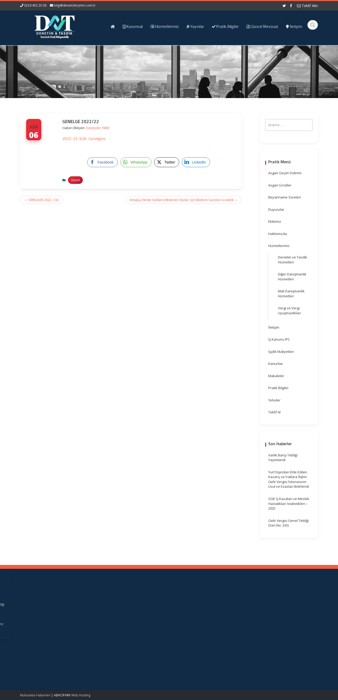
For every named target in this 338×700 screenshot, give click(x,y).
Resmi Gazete (191, 609)
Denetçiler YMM (97, 128)
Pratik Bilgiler (278, 387)
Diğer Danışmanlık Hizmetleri (292, 276)
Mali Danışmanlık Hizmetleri (291, 293)
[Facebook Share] (102, 162)
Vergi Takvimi (190, 619)
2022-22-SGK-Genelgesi (84, 138)
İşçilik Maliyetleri (281, 351)
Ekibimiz (274, 221)
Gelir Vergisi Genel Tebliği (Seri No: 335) (288, 523)
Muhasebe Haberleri (35, 695)
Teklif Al (274, 412)
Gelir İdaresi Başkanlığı (198, 604)
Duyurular (276, 209)
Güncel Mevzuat (119, 619)
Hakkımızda (277, 233)
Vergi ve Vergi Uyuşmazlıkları (289, 310)
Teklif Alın (307, 5)
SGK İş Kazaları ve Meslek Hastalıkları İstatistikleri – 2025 (288, 503)
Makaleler (276, 375)
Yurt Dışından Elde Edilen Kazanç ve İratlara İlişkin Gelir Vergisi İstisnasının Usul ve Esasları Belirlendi (288, 479)
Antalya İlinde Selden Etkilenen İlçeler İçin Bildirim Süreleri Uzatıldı (184, 199)
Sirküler (274, 400)
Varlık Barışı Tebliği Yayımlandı (283, 457)
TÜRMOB (187, 614)
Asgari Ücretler (280, 185)
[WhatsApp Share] (136, 162)
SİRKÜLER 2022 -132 (41, 199)
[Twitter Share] (166, 162)
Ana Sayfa (115, 604)
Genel (75, 180)
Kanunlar (275, 363)
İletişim (273, 327)
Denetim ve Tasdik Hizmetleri (292, 259)
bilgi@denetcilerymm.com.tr (75, 5)
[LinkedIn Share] (196, 162)
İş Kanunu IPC (279, 339)
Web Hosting (80, 695)
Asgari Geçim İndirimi (284, 173)
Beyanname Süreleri (284, 197)
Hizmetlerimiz (279, 245)
